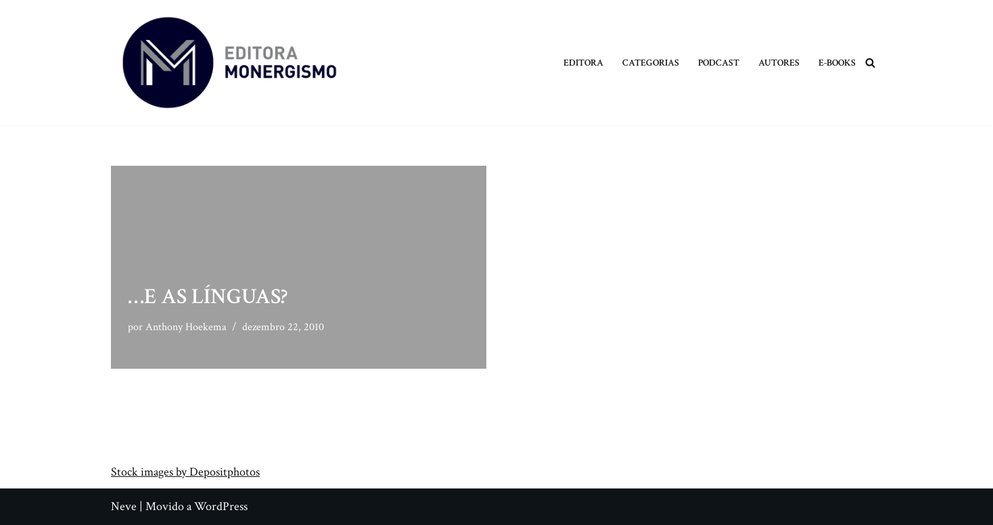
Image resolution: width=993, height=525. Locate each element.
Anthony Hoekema (186, 327)
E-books (837, 62)
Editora (583, 62)
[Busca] (870, 63)
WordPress (221, 506)
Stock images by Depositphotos (185, 472)
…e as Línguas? (207, 297)
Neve (124, 506)
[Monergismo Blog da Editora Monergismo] (229, 62)
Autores (779, 62)
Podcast (718, 62)
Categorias (650, 62)
